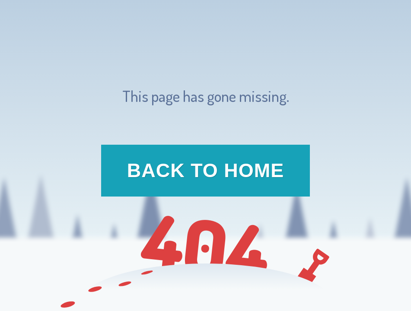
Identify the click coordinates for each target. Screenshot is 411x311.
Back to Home (205, 170)
